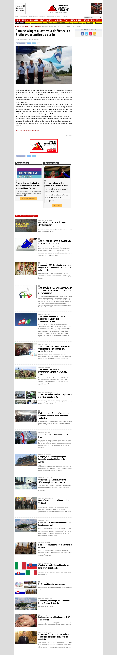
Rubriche (86, 20)
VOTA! (57, 205)
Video (92, 20)
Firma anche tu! (28, 198)
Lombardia (58, 20)
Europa (72, 20)
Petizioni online (22, 163)
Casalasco (34, 20)
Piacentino (49, 20)
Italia (66, 20)
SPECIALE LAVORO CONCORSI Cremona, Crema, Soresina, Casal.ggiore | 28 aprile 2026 (73, 23)
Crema (41, 20)
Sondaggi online (51, 163)
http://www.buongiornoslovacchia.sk (27, 130)
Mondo (78, 20)
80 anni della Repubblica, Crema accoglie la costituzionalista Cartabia (31, 23)
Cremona (25, 20)
